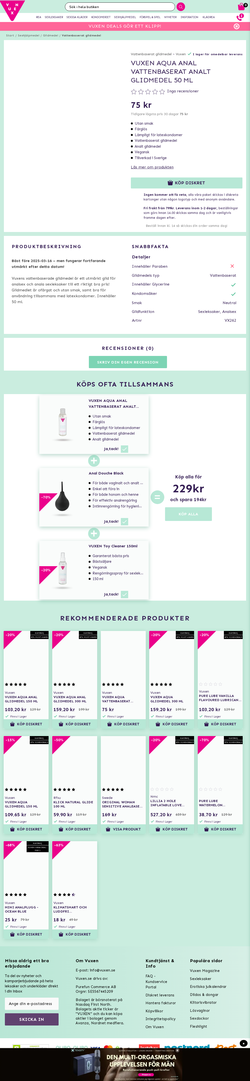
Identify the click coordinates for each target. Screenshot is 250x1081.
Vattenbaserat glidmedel (81, 35)
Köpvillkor (154, 1011)
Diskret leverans (160, 995)
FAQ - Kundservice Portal (156, 981)
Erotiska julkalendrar (208, 986)
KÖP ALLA (188, 514)
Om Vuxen (155, 1027)
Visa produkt (123, 829)
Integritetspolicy (161, 1019)
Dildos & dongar (204, 995)
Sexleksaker (200, 979)
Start (10, 35)
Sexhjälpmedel (28, 35)
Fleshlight (198, 1026)
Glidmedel (50, 35)
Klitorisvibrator (203, 1002)
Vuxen (181, 54)
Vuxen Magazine (205, 971)
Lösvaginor (200, 1010)
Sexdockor (199, 1018)
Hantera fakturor (161, 1003)
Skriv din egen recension (127, 362)
